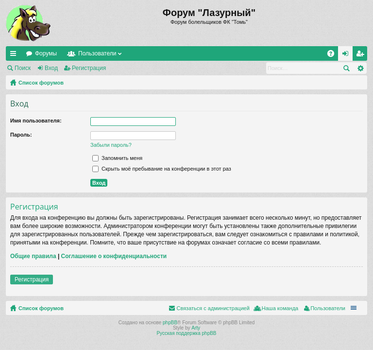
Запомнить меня (117, 158)
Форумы (46, 53)
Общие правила (33, 256)
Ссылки (15, 55)
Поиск (23, 68)
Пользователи (97, 53)
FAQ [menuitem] (334, 55)
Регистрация (89, 68)
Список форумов (41, 83)
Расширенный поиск (360, 68)
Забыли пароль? (111, 145)
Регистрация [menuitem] (361, 55)
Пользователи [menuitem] (327, 308)
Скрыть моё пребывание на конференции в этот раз (161, 169)
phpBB (170, 322)
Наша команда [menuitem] (280, 308)
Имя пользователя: (36, 120)
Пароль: (21, 135)
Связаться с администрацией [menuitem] (212, 308)
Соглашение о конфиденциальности (114, 256)
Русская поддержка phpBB (186, 333)
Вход (51, 68)
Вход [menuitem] (347, 55)
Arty (195, 328)
